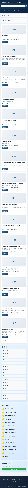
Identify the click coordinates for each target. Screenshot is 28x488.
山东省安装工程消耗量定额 (8, 99)
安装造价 (8, 15)
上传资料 (24, 479)
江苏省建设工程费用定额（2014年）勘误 (11, 246)
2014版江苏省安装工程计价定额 (9, 120)
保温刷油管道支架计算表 (7, 329)
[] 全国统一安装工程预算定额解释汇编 (10, 288)
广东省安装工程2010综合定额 (10, 425)
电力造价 (5, 369)
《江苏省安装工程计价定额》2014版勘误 (11, 225)
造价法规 (5, 350)
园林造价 (5, 388)
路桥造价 (5, 382)
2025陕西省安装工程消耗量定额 (9, 56)
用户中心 (21, 2)
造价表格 (5, 395)
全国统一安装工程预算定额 (10, 415)
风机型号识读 (7, 439)
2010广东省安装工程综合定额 (10, 422)
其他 (5, 375)
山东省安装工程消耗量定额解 (10, 412)
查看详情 (5, 41)
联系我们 (13, 479)
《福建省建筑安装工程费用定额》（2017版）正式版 (13, 162)
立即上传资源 (14, 469)
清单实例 (5, 398)
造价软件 (5, 391)
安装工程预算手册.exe (9, 419)
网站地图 (19, 479)
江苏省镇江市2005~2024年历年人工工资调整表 (12, 78)
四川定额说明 (5, 35)
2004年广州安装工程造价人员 (10, 453)
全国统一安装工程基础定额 (10, 429)
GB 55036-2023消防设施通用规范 (9, 204)
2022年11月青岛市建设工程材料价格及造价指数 (12, 183)
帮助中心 (14, 481)
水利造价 (5, 366)
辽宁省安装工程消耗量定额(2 (10, 408)
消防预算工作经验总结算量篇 (10, 432)
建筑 (8, 10)
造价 (5, 15)
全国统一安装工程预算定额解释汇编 (10, 268)
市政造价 (5, 385)
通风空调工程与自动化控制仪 (10, 446)
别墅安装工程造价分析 (9, 442)
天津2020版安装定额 (6, 141)
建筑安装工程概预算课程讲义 (10, 449)
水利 (13, 10)
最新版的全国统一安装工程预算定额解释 (11, 309)
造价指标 (5, 356)
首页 (3, 10)
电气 (23, 10)
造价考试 (5, 363)
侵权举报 (8, 479)
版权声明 (3, 479)
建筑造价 (5, 359)
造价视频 (5, 353)
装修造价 (5, 372)
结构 (18, 10)
